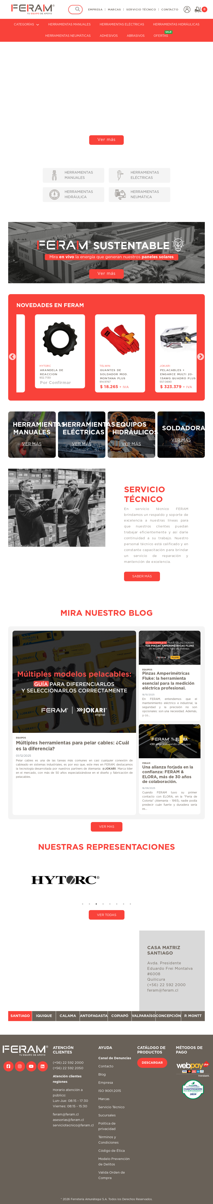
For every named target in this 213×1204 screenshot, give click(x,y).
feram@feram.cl (66, 1114)
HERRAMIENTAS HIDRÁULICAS (176, 24)
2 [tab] (89, 904)
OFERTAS (163, 33)
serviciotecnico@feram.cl (73, 1125)
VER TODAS (106, 915)
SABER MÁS (142, 576)
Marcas (103, 1099)
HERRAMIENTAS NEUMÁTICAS (68, 35)
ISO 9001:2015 (109, 1091)
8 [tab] (130, 904)
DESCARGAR (152, 1062)
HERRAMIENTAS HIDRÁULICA (71, 195)
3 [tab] (96, 904)
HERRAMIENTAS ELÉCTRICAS (122, 24)
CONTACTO (169, 9)
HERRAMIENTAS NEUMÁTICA (137, 195)
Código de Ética (111, 1150)
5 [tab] (110, 904)
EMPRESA (95, 9)
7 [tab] (123, 904)
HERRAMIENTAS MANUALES (69, 24)
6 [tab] (116, 904)
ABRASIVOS (136, 35)
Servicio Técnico (111, 1107)
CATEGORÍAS (26, 24)
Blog (102, 1074)
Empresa (105, 1082)
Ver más (106, 140)
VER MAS (106, 826)
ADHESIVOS (109, 35)
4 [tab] (103, 904)
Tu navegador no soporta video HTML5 (106, 95)
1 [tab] (82, 904)
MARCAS (114, 9)
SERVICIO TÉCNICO (141, 9)
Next (199, 355)
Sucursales (107, 1115)
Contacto (105, 1066)
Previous (10, 355)
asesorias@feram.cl (68, 1120)
